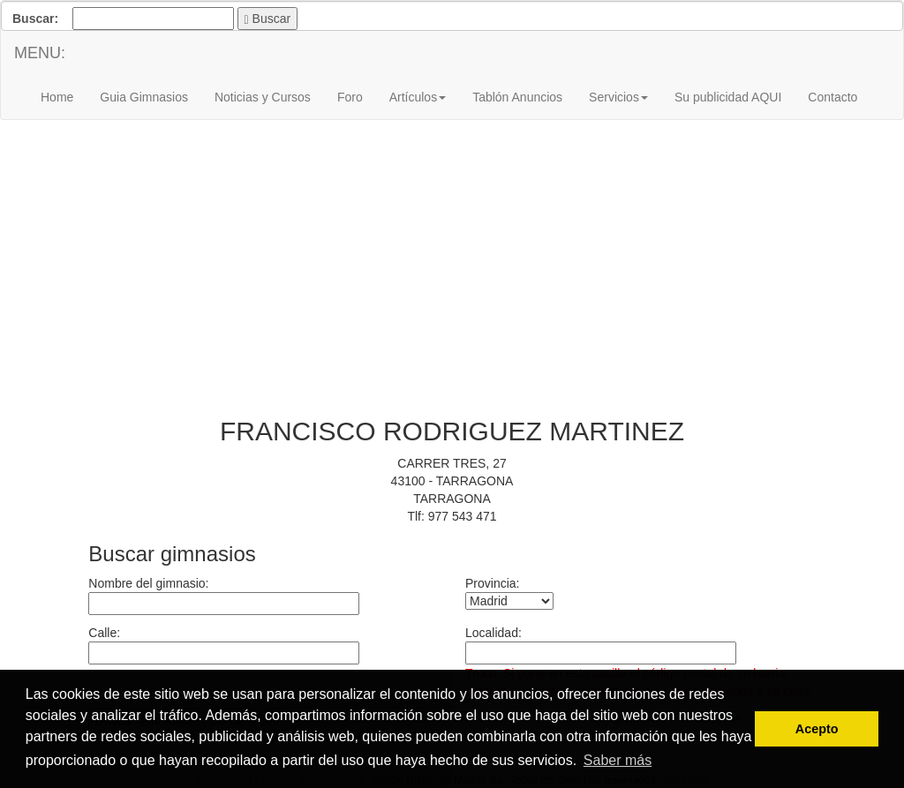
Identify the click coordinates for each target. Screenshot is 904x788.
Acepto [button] (817, 729)
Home (57, 97)
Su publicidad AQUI (727, 97)
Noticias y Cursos (263, 97)
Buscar (268, 18)
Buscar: (35, 18)
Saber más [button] (618, 760)
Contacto (832, 97)
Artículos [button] (417, 97)
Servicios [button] (618, 97)
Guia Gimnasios (144, 97)
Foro (350, 97)
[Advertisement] (451, 275)
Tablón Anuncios (517, 97)
